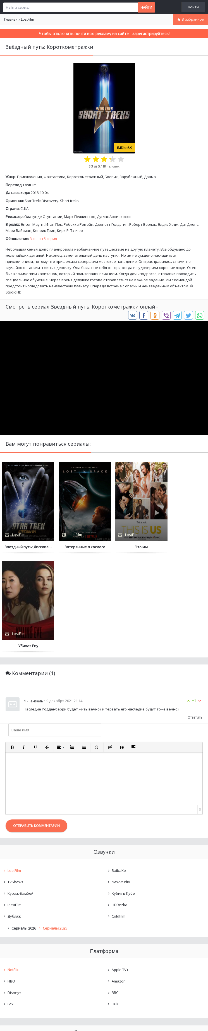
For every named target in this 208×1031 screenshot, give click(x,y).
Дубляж (14, 817)
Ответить (195, 618)
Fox (10, 905)
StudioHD (13, 292)
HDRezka (119, 805)
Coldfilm (118, 817)
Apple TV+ (120, 870)
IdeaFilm (14, 805)
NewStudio (121, 782)
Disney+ (14, 893)
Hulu (115, 905)
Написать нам (20, 1021)
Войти (193, 6)
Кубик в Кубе (123, 794)
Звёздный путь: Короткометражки (44, 949)
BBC (115, 893)
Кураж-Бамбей (21, 794)
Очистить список (104, 963)
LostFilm (30, 184)
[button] (12, 648)
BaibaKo (119, 771)
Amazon (119, 882)
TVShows (15, 782)
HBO (11, 882)
